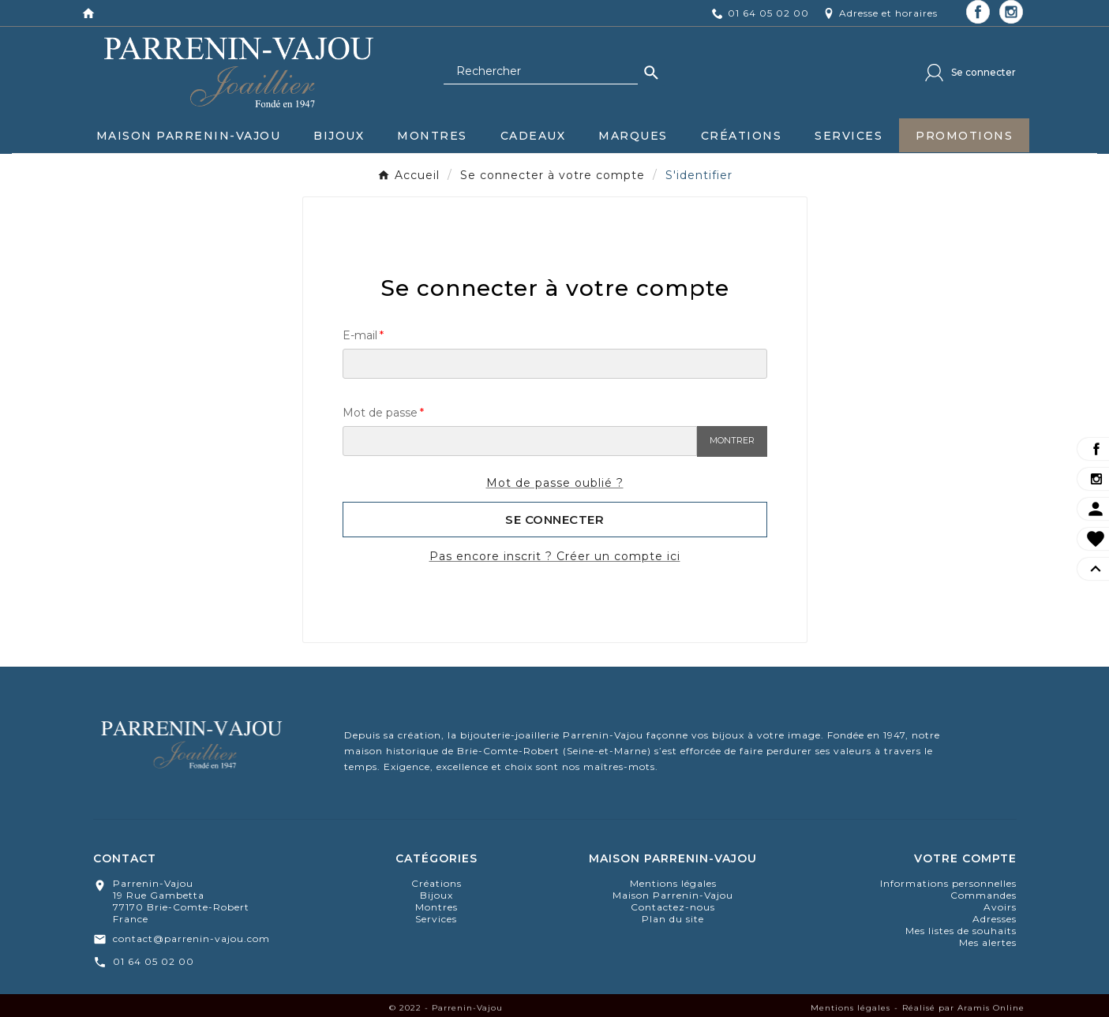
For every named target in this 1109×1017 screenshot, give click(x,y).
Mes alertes (988, 942)
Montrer (732, 440)
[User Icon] (970, 72)
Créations (436, 883)
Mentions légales (673, 883)
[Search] (651, 72)
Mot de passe (380, 413)
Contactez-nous (673, 907)
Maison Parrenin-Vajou (673, 895)
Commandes (983, 895)
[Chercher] (541, 71)
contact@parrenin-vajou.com (191, 938)
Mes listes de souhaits (961, 931)
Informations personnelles (948, 883)
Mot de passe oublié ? (555, 483)
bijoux (436, 895)
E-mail (360, 335)
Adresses (994, 919)
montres (436, 907)
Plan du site (673, 919)
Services (436, 919)
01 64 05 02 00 (153, 961)
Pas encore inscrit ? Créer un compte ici (554, 556)
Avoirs (1000, 907)
